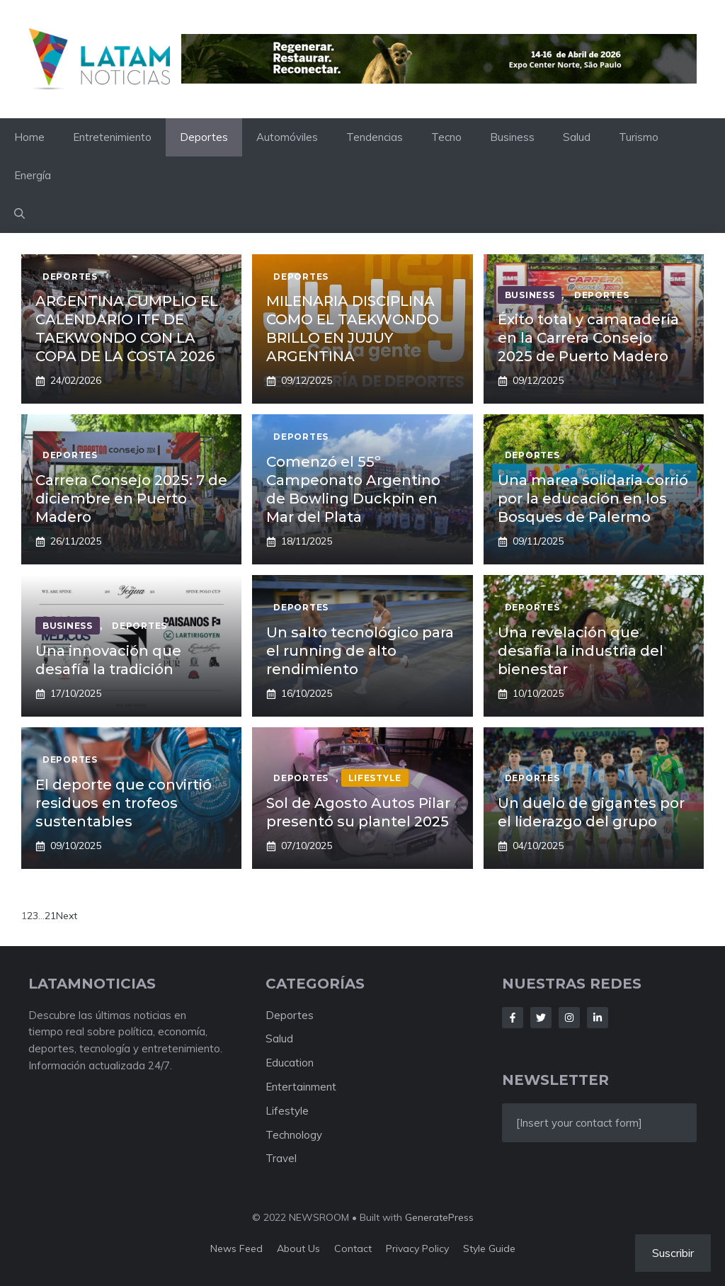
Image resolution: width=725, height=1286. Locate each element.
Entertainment (301, 1086)
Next (66, 915)
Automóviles (287, 137)
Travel (281, 1158)
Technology (294, 1135)
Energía (32, 175)
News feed (236, 1248)
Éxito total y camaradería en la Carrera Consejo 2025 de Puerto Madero (588, 338)
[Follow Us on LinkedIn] (597, 1017)
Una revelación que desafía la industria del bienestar (580, 651)
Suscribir (673, 1253)
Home (29, 137)
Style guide (489, 1248)
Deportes (204, 137)
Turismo (638, 137)
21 (50, 915)
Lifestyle (287, 1110)
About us (298, 1248)
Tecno (446, 137)
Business (512, 137)
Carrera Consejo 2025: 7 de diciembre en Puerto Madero (131, 498)
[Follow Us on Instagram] (569, 1017)
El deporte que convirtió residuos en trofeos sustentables (123, 803)
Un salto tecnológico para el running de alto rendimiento (360, 651)
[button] (19, 214)
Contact (353, 1248)
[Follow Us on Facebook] (512, 1017)
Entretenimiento (112, 137)
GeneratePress (439, 1217)
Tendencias (374, 137)
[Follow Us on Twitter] (541, 1017)
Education (290, 1062)
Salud (576, 137)
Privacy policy (417, 1248)
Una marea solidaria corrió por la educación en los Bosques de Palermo (593, 498)
